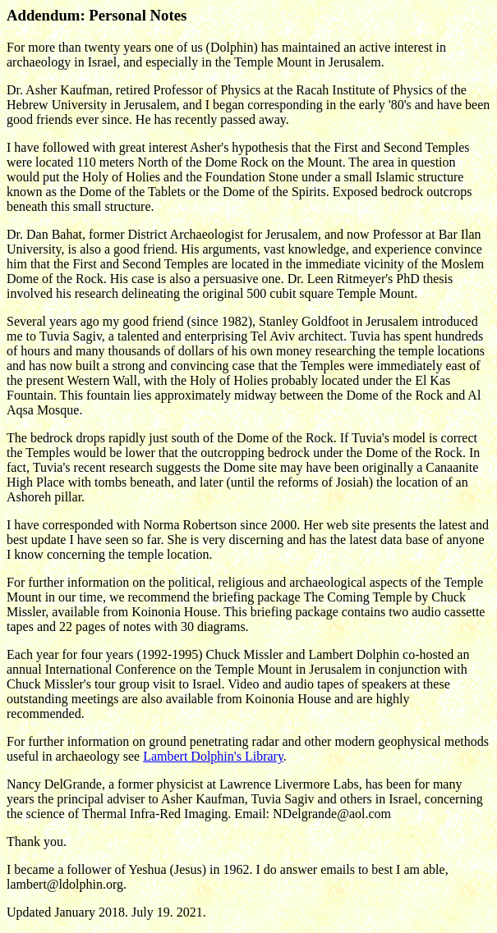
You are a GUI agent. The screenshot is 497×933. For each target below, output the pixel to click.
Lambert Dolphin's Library (213, 756)
